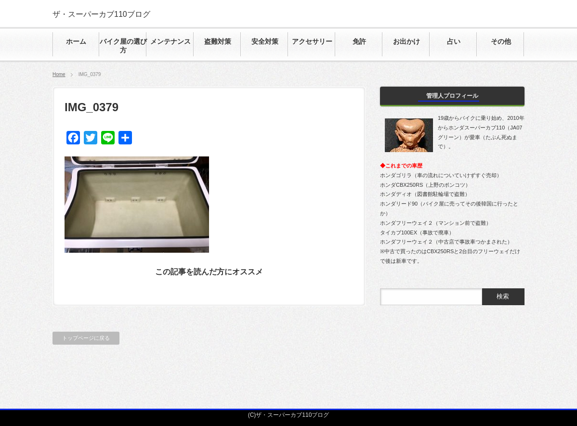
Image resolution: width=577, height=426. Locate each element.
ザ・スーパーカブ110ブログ (101, 14)
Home (59, 74)
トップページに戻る (86, 338)
